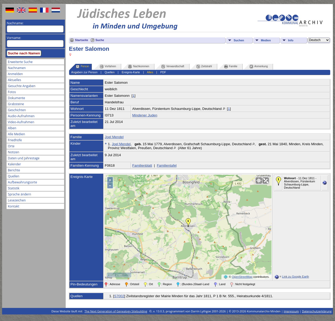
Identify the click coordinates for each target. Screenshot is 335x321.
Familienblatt (142, 165)
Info (290, 40)
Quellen (13, 176)
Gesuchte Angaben (21, 86)
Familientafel (167, 165)
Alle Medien (16, 134)
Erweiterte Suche (20, 62)
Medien (266, 40)
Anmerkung (259, 67)
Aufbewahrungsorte (22, 182)
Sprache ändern (19, 194)
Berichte (14, 170)
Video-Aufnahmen (21, 122)
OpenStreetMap (242, 276)
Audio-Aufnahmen (21, 116)
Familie (230, 67)
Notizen (13, 152)
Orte (11, 146)
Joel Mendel (114, 137)
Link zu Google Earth (295, 276)
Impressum (291, 311)
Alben (12, 128)
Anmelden (15, 74)
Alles (150, 72)
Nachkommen (138, 67)
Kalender (14, 164)
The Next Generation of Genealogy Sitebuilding (116, 311)
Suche (100, 40)
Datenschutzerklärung (317, 311)
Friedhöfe (15, 140)
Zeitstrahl (204, 67)
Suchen (239, 40)
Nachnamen (17, 68)
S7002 (119, 296)
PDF (163, 72)
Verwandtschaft (172, 67)
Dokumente (16, 98)
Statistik (13, 188)
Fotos (12, 92)
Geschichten (17, 110)
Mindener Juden (144, 115)
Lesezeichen (17, 200)
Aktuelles (14, 80)
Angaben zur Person (84, 72)
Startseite (81, 40)
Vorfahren (108, 67)
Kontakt (13, 206)
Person (82, 67)
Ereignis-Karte (131, 72)
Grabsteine (16, 104)
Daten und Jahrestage (24, 158)
